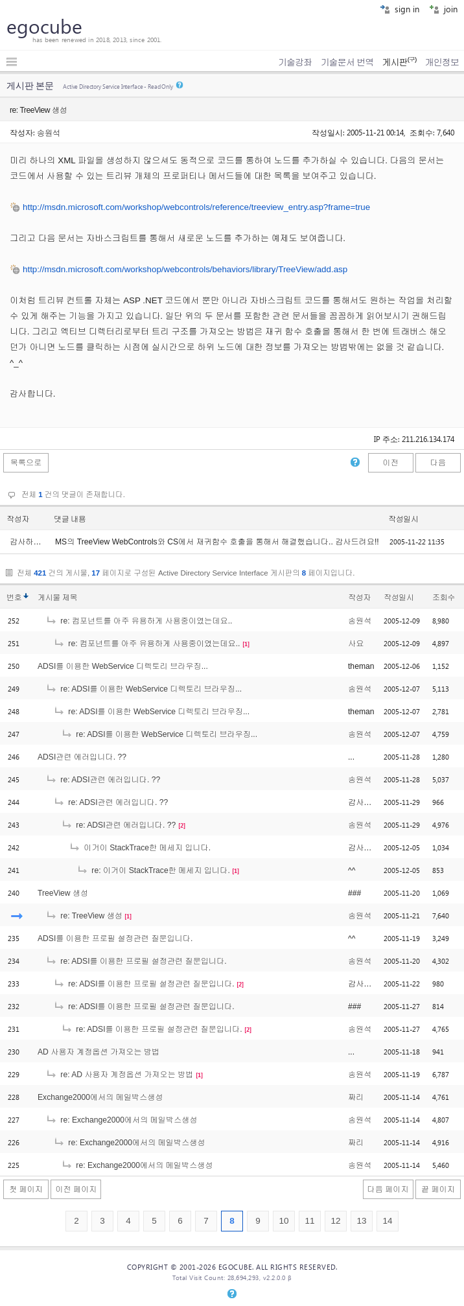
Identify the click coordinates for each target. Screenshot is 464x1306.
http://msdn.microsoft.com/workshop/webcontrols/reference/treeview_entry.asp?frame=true (196, 207)
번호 (13, 597)
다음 (438, 462)
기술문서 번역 (347, 62)
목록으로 (26, 462)
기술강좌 (295, 62)
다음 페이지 (388, 1189)
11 (309, 1221)
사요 (356, 643)
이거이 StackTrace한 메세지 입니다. (140, 847)
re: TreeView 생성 (83, 915)
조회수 (443, 597)
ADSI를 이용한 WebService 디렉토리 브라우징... (123, 666)
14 (387, 1221)
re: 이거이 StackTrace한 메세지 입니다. (153, 870)
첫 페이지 (26, 1189)
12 (335, 1221)
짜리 (356, 1097)
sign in (399, 8)
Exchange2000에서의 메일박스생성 (100, 1097)
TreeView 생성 (63, 893)
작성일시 (403, 519)
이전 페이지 (76, 1189)
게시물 (57, 597)
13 (361, 1221)
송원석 (48, 132)
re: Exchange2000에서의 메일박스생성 (121, 1120)
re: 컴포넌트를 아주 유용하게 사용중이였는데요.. (138, 620)
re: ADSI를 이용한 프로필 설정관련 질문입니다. (136, 961)
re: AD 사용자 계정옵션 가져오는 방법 (119, 1074)
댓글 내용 (70, 519)
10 (283, 1221)
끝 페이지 (438, 1189)
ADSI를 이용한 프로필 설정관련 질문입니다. (115, 938)
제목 (69, 597)
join (443, 8)
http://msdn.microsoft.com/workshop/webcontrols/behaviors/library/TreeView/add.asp (185, 269)
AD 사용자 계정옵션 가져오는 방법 (98, 1051)
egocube (44, 26)
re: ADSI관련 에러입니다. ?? (102, 779)
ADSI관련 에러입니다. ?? (82, 757)
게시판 (399, 62)
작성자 (17, 519)
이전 (390, 462)
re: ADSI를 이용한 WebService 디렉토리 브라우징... (143, 689)
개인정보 (442, 62)
